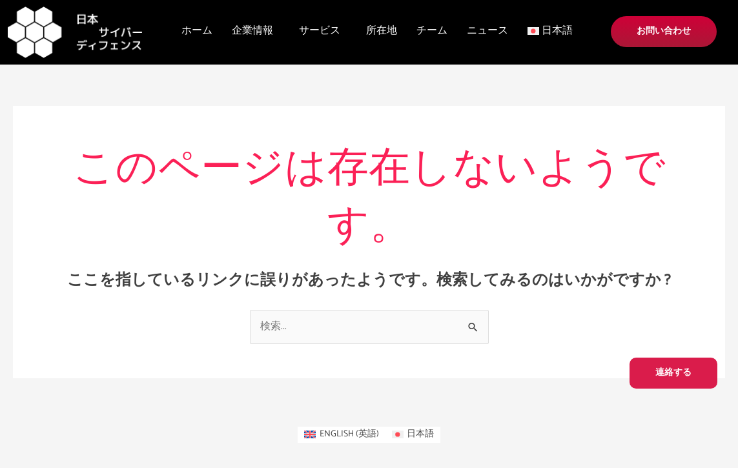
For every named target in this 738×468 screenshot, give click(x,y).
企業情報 (252, 30)
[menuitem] (341, 435)
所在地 (381, 30)
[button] (255, 31)
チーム (431, 30)
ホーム (196, 30)
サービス (319, 30)
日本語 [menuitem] (420, 434)
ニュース (487, 30)
